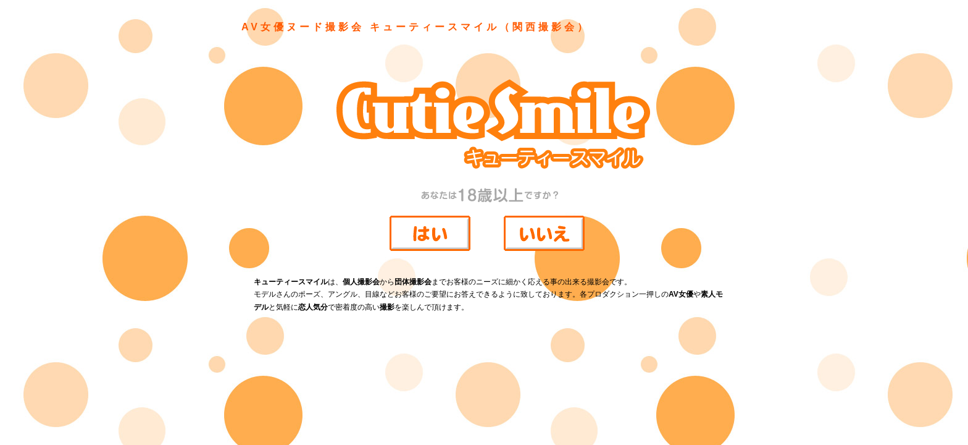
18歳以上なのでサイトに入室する (435, 237)
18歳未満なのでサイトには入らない (548, 238)
